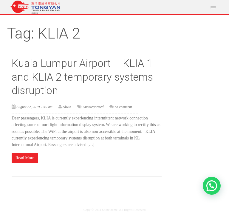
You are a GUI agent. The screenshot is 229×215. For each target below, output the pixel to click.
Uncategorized (93, 107)
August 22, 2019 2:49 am (34, 107)
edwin (67, 107)
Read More (25, 158)
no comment (123, 107)
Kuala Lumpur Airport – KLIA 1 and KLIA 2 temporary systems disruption (82, 77)
